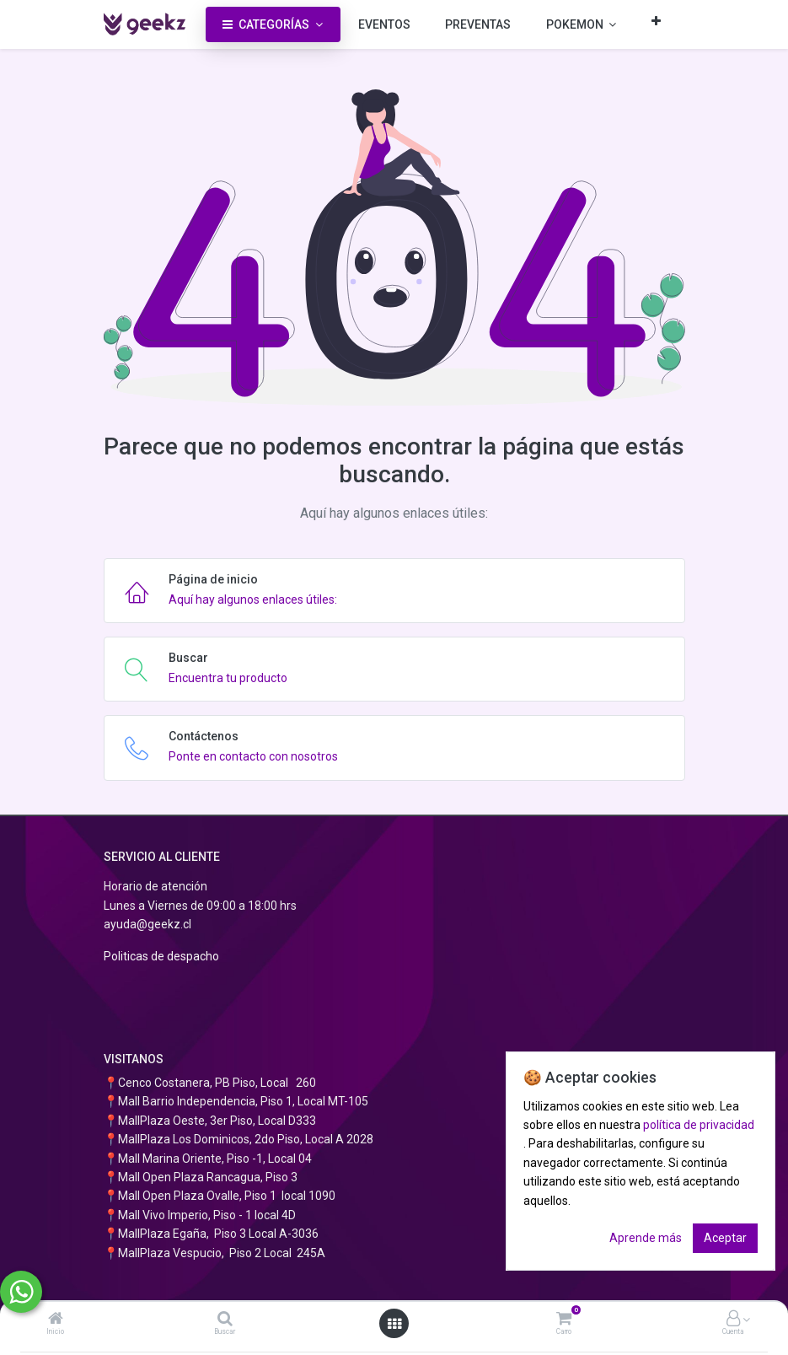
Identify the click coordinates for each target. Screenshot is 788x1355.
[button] (656, 21)
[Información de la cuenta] (733, 1319)
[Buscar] (225, 1319)
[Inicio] (55, 1319)
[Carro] (563, 1319)
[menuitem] (384, 24)
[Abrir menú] (394, 1324)
